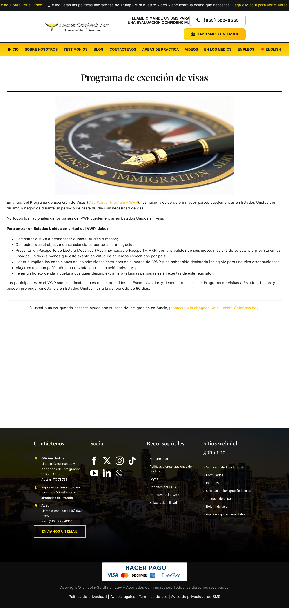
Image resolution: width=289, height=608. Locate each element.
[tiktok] (132, 461)
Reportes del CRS (161, 487)
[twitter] (107, 461)
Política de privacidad (88, 596)
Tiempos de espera (218, 498)
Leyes (152, 479)
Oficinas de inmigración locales (227, 491)
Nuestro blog (157, 458)
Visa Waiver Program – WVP (113, 202)
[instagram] (120, 461)
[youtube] (94, 473)
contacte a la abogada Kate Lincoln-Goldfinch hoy (215, 308)
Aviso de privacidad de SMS (195, 596)
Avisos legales (122, 596)
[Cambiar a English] (270, 49)
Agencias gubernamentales (224, 514)
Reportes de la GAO (163, 495)
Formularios (213, 475)
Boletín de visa (215, 506)
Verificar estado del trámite (224, 467)
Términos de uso (153, 596)
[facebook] (94, 461)
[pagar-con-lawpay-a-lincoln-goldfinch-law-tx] (144, 564)
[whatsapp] (119, 473)
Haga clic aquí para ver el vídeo (260, 5)
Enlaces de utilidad (162, 502)
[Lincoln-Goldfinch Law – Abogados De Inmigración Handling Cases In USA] (77, 21)
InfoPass (211, 483)
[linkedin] (107, 473)
